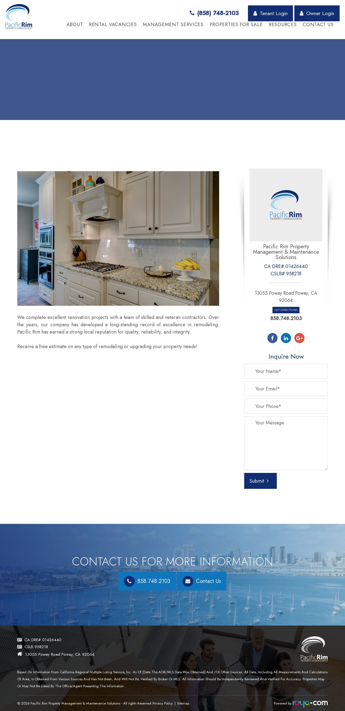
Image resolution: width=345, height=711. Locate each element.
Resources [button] (282, 24)
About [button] (75, 24)
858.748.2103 (286, 318)
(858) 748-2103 (214, 13)
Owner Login (317, 13)
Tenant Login (270, 13)
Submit (259, 481)
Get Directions (286, 310)
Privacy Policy (164, 703)
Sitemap (186, 703)
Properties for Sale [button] (236, 24)
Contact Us (318, 24)
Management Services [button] (173, 24)
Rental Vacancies (113, 24)
